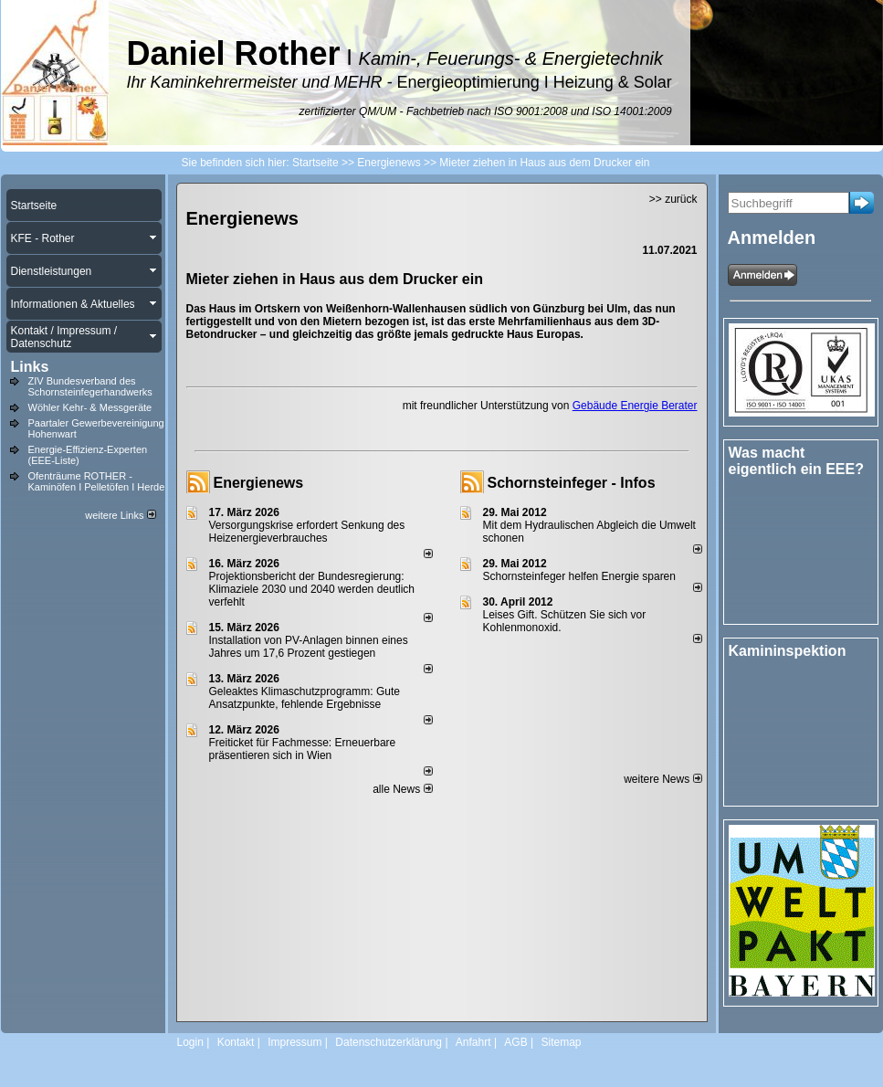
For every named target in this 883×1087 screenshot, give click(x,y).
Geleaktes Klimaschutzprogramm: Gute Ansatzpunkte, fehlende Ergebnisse (304, 698)
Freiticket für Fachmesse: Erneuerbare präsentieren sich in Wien (302, 749)
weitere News (662, 779)
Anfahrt (473, 1042)
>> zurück (673, 199)
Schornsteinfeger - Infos (572, 483)
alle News (402, 789)
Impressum (294, 1042)
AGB (515, 1042)
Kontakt (236, 1042)
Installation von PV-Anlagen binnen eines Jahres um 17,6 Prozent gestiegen (308, 647)
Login (190, 1042)
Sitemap (561, 1042)
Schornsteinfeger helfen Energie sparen (579, 576)
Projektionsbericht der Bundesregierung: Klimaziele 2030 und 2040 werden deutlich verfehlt (312, 589)
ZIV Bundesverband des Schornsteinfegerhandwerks (90, 386)
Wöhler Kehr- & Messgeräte (90, 407)
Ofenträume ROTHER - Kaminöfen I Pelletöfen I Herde (96, 481)
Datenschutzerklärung (388, 1042)
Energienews (259, 483)
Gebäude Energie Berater (635, 405)
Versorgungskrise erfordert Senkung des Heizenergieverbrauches (307, 531)
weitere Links (120, 515)
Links (30, 367)
